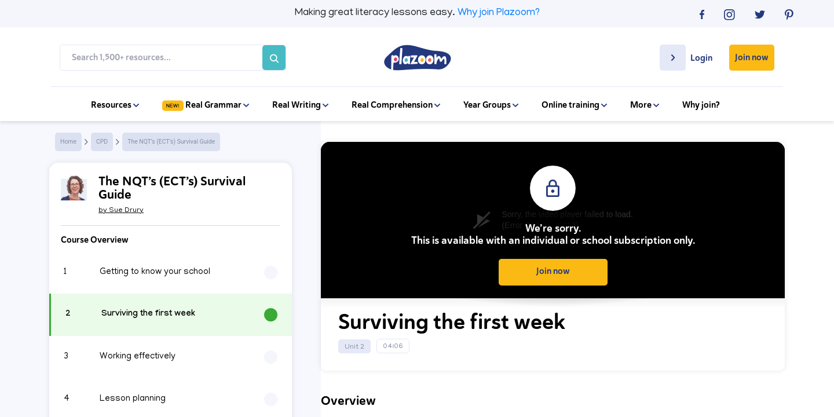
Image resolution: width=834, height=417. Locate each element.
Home (68, 141)
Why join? (701, 105)
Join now (752, 57)
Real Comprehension (396, 105)
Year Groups (490, 105)
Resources (115, 105)
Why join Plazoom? (499, 13)
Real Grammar (205, 105)
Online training (574, 105)
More (644, 105)
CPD (102, 141)
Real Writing (300, 105)
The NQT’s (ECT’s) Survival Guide (171, 141)
